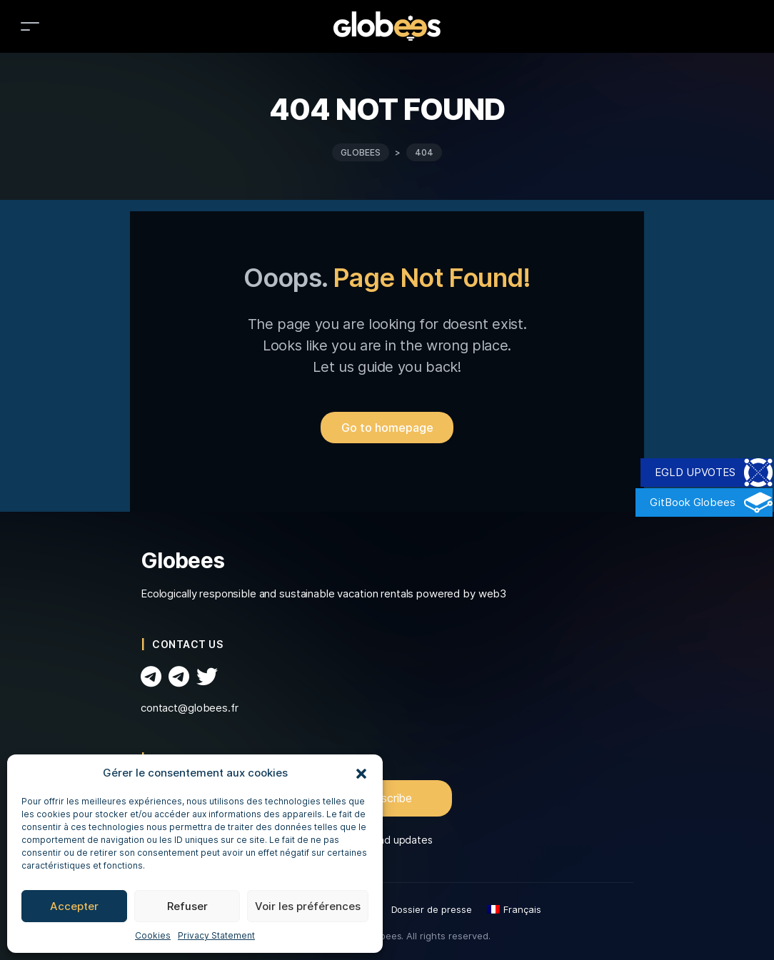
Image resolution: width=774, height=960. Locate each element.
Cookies (153, 935)
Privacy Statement (216, 935)
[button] (361, 773)
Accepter (74, 906)
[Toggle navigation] (30, 26)
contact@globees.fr (189, 707)
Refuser (187, 906)
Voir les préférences (308, 906)
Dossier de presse (431, 909)
